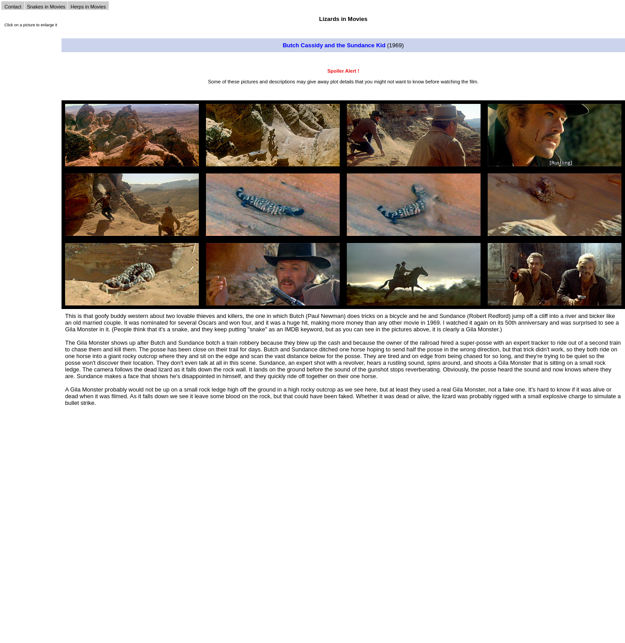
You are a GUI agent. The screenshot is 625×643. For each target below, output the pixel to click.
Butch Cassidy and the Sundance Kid (334, 45)
